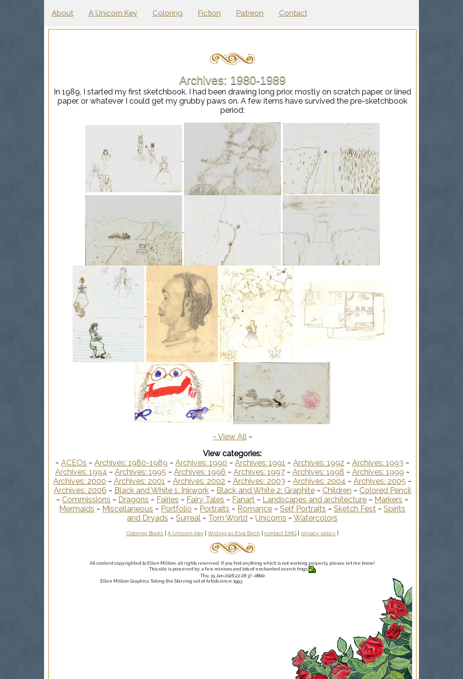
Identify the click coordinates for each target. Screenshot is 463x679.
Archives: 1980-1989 (132, 462)
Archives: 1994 (82, 472)
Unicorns (286, 518)
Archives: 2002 (203, 481)
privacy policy (319, 533)
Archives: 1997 (260, 472)
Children (352, 490)
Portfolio (210, 508)
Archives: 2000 (83, 481)
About (62, 13)
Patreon (249, 13)
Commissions (117, 499)
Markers (71, 508)
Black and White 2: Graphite (281, 490)
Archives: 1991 (261, 462)
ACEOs (75, 462)
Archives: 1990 (202, 462)
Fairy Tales (236, 499)
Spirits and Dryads (151, 518)
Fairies (198, 499)
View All (233, 436)
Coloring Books (145, 533)
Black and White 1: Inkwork (177, 490)
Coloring (168, 13)
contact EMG (281, 533)
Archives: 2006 (95, 490)
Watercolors (331, 518)
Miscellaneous (161, 508)
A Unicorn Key (113, 13)
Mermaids (110, 508)
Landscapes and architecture (345, 499)
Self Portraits (337, 508)
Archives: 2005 (383, 481)
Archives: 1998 (319, 472)
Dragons (164, 499)
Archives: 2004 (323, 481)
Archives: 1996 (201, 472)
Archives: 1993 (378, 462)
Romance (288, 508)
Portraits (248, 508)
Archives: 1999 (379, 472)
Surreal (204, 518)
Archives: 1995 (141, 472)
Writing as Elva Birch (235, 533)
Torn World (243, 518)
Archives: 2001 (143, 481)
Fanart (273, 499)
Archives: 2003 (263, 481)
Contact (293, 13)
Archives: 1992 (319, 462)
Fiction (209, 13)
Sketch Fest (389, 508)
